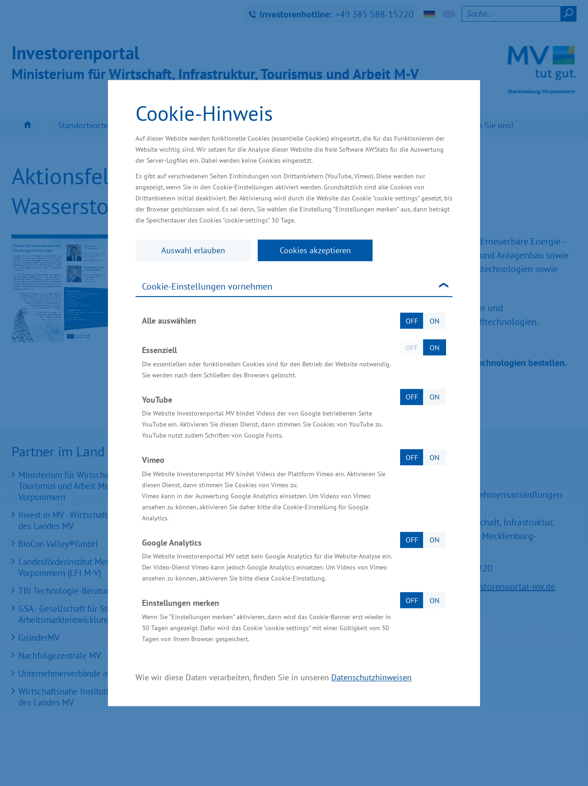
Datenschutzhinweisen (371, 677)
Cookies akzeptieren (315, 250)
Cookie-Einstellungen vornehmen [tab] (207, 286)
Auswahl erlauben (193, 250)
